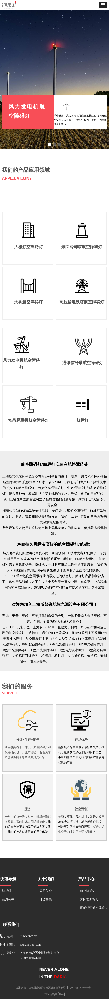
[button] (103, 5)
